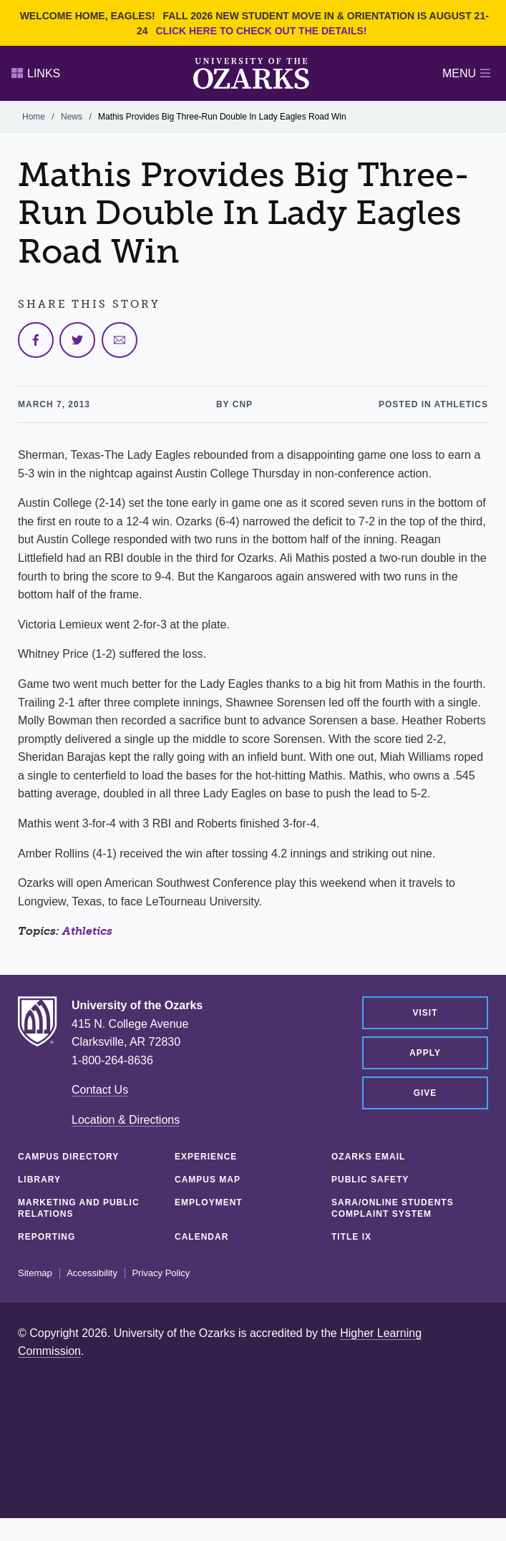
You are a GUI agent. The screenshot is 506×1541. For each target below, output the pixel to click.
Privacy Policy (161, 1273)
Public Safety (370, 1180)
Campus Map (207, 1180)
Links (35, 73)
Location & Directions (126, 1120)
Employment (209, 1202)
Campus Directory (68, 1157)
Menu (466, 73)
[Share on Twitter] (77, 340)
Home (33, 117)
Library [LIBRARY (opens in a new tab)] (39, 1180)
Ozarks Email (368, 1157)
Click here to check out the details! (260, 31)
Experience (206, 1157)
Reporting (46, 1237)
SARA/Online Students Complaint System (392, 1208)
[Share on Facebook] (36, 340)
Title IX (351, 1237)
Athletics (87, 931)
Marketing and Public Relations (79, 1208)
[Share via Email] (119, 340)
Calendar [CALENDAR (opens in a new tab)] (201, 1237)
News (71, 117)
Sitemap (35, 1273)
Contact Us (100, 1090)
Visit (424, 1013)
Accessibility (92, 1273)
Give (425, 1093)
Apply (425, 1053)
